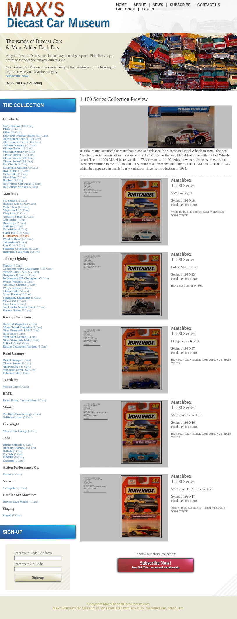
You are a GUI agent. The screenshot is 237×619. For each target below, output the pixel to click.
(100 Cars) (18, 126)
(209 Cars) (18, 158)
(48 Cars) (19, 369)
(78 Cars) (18, 239)
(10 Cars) (19, 275)
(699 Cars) (19, 203)
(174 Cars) (16, 232)
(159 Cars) (18, 154)
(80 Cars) (21, 248)
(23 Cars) (12, 129)
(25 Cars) (19, 145)
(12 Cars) (15, 200)
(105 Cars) (27, 268)
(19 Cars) (17, 148)
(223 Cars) (22, 138)
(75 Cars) (21, 272)
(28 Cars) (16, 210)
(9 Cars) (19, 151)
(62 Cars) (14, 213)
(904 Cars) (25, 135)
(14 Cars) (24, 307)
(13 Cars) (16, 170)
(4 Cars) (12, 474)
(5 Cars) (15, 174)
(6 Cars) (13, 180)
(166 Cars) (22, 142)
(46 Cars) (12, 132)
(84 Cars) (18, 161)
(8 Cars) (15, 164)
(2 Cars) (14, 223)
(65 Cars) (16, 207)
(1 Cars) (17, 360)
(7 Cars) (15, 300)
